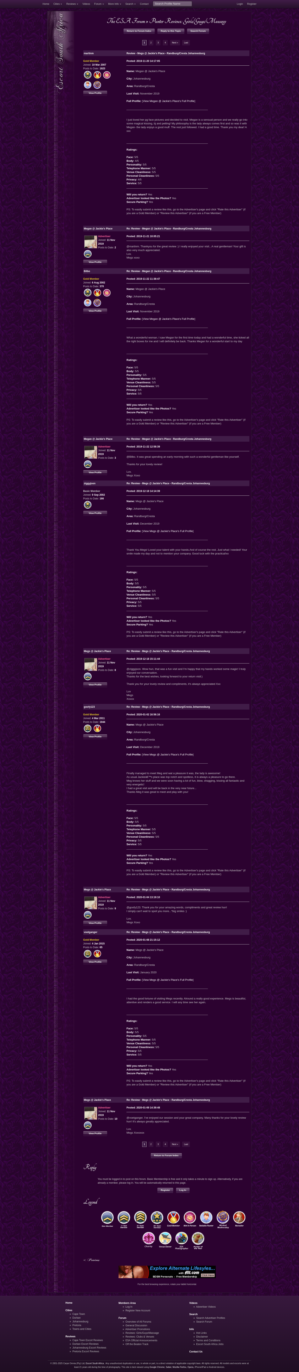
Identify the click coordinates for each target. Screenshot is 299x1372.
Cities (56, 3)
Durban (76, 1317)
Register (251, 3)
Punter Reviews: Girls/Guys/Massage (187, 21)
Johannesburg (80, 1321)
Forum (98, 3)
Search (129, 3)
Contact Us (196, 1351)
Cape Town (78, 1314)
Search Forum (198, 31)
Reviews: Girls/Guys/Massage (142, 1333)
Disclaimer (202, 1336)
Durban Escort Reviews (85, 1344)
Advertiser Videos (206, 1306)
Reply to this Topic (171, 31)
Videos (86, 3)
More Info (113, 3)
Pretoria (76, 1325)
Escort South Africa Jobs (210, 1344)
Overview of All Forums (138, 1321)
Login (240, 3)
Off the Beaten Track (136, 1344)
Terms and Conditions (208, 1340)
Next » (175, 43)
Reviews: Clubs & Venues (139, 1336)
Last (186, 43)
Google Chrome (157, 1367)
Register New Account (137, 1310)
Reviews (71, 3)
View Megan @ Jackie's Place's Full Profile (169, 101)
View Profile (95, 93)
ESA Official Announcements (141, 1340)
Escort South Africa (95, 1363)
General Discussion (136, 1325)
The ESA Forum (126, 21)
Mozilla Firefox (179, 1367)
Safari (169, 1367)
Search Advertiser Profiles (210, 1318)
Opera (190, 1367)
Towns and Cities (81, 1329)
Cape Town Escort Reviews (87, 1340)
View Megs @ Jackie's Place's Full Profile (168, 531)
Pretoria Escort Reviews (85, 1351)
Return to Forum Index (139, 31)
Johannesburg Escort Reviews (89, 1347)
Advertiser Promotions (137, 1329)
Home (46, 3)
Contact (144, 3)
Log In (182, 1190)
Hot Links (201, 1333)
